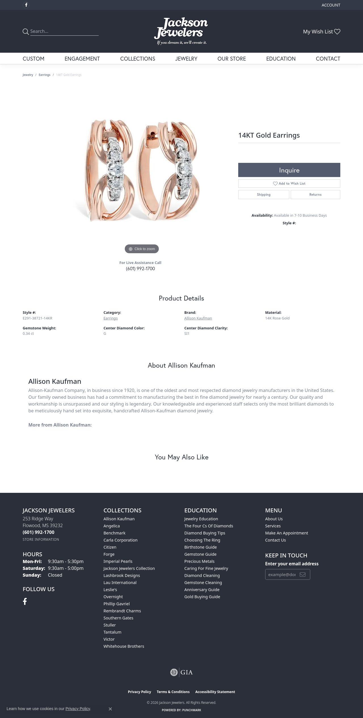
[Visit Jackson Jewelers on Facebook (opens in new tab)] (26, 5)
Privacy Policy (139, 691)
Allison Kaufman (198, 318)
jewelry (28, 75)
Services (273, 526)
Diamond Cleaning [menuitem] (202, 575)
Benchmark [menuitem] (114, 533)
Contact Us (275, 540)
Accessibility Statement (215, 691)
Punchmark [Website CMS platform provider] (191, 710)
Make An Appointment (286, 533)
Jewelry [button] (186, 58)
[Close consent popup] (110, 709)
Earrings (44, 75)
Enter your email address (291, 563)
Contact (328, 58)
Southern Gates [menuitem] (118, 618)
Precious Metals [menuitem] (199, 561)
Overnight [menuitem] (113, 596)
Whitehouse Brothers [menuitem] (124, 646)
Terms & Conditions (173, 691)
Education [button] (281, 58)
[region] (142, 170)
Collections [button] (137, 58)
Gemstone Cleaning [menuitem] (203, 582)
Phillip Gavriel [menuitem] (117, 603)
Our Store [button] (232, 58)
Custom (34, 58)
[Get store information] (41, 539)
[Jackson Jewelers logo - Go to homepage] (181, 31)
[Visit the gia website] (181, 672)
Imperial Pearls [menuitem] (118, 561)
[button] (330, 5)
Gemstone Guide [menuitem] (200, 554)
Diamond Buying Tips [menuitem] (204, 533)
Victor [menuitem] (109, 639)
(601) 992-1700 (140, 268)
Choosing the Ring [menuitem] (202, 540)
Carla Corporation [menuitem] (121, 540)
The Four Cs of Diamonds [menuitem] (208, 526)
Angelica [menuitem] (112, 526)
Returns (315, 194)
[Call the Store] (38, 532)
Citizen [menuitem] (110, 547)
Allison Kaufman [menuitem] (119, 518)
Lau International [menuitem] (120, 582)
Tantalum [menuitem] (112, 632)
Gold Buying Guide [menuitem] (202, 596)
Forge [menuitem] (109, 554)
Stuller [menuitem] (110, 625)
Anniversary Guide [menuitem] (202, 589)
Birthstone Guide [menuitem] (200, 547)
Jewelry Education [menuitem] (201, 518)
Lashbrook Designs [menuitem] (122, 575)
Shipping (264, 194)
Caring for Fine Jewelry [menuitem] (206, 568)
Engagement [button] (82, 58)
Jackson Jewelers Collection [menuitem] (129, 568)
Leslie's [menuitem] (110, 589)
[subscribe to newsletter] (302, 574)
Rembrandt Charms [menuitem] (122, 610)
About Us (274, 518)
